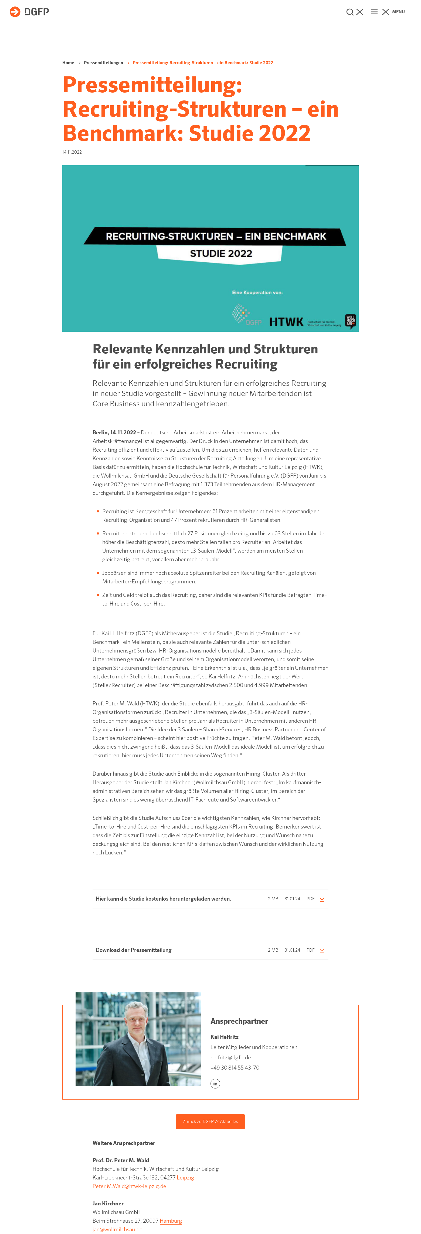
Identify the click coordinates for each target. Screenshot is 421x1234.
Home (68, 63)
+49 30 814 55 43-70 (234, 1067)
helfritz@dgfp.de (230, 1057)
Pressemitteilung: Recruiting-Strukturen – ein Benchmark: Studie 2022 (203, 63)
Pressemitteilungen (103, 63)
